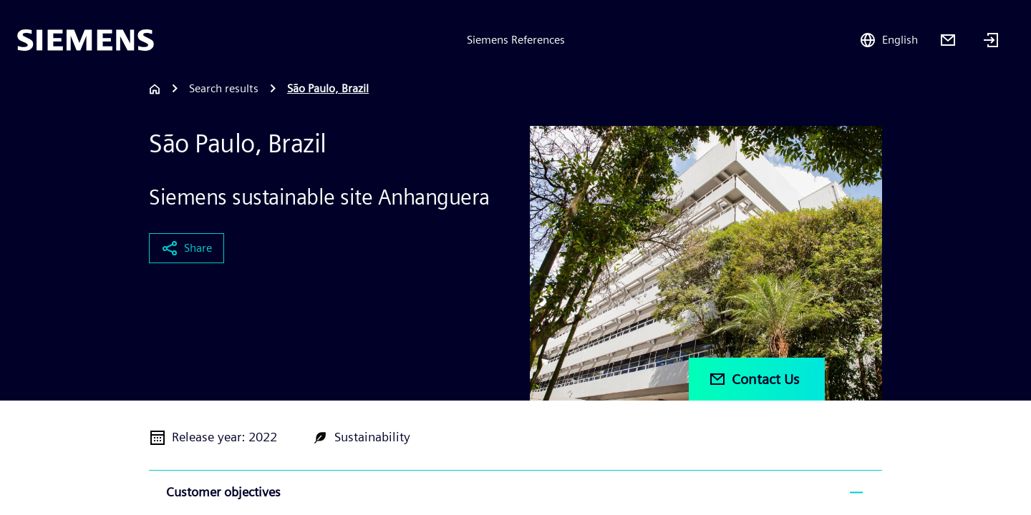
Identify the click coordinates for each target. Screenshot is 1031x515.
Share (186, 248)
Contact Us (754, 379)
